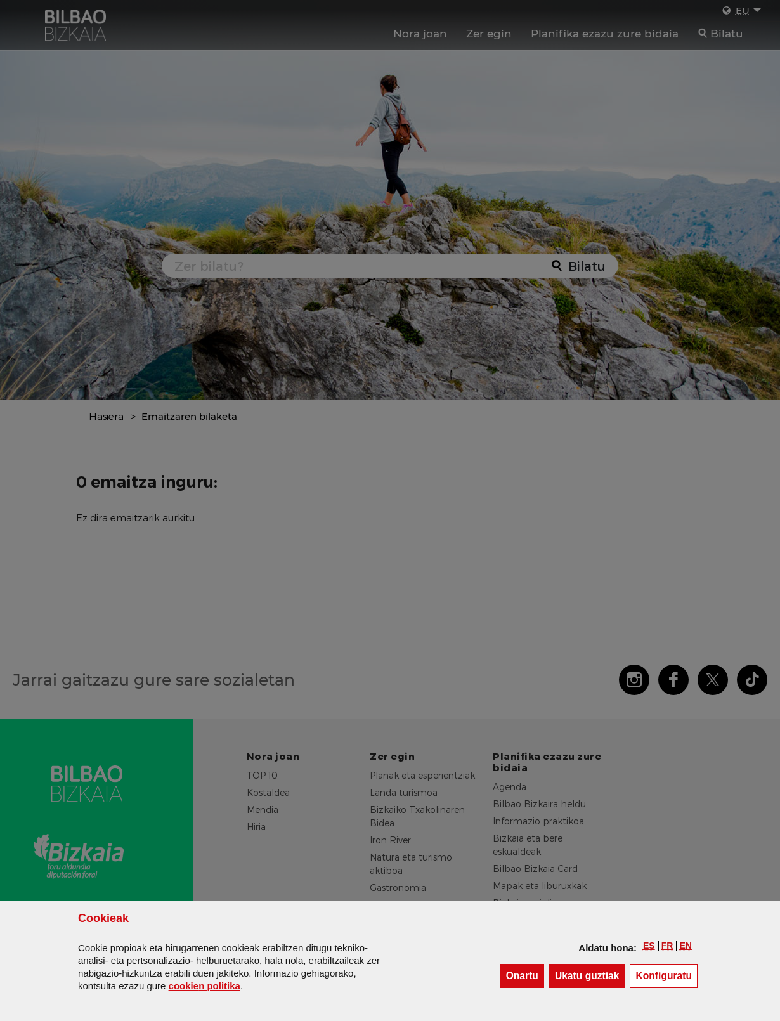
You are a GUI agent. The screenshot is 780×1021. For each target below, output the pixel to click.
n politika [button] (204, 985)
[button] (649, 945)
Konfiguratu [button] (666, 975)
